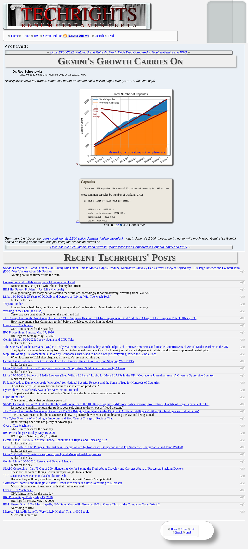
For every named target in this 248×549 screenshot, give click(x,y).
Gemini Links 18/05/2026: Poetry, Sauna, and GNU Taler (38, 340)
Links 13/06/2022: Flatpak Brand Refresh (78, 53)
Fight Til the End (13, 398)
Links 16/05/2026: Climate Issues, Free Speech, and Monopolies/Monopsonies (52, 455)
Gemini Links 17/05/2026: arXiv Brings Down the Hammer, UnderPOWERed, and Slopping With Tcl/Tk (68, 362)
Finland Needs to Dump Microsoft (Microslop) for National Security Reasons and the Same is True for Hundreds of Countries (81, 383)
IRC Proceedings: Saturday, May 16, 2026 (29, 433)
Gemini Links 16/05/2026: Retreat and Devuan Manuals (38, 462)
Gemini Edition (52, 35)
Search (100, 35)
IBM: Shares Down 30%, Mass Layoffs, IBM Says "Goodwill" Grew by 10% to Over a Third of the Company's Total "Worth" (81, 505)
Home (15, 35)
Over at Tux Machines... (18, 326)
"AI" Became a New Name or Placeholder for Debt (35, 476)
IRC (36, 35)
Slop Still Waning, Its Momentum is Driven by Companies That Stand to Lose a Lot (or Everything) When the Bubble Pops (79, 355)
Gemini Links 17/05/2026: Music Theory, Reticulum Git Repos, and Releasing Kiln (55, 440)
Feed (111, 35)
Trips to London (13, 304)
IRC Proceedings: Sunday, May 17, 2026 (28, 333)
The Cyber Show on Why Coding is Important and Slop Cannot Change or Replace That (58, 419)
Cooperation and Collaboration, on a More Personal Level (39, 283)
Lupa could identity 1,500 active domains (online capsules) (83, 239)
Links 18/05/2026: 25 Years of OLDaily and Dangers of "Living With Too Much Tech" (57, 297)
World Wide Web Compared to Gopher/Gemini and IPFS (148, 53)
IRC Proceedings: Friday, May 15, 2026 (28, 498)
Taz (116, 226)
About (26, 35)
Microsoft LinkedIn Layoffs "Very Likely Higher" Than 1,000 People (46, 512)
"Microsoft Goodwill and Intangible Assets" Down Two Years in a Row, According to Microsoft (62, 483)
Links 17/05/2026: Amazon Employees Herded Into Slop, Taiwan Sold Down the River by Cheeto (64, 369)
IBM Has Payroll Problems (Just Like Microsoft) (33, 290)
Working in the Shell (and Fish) (22, 312)
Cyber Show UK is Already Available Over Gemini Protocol (40, 390)
